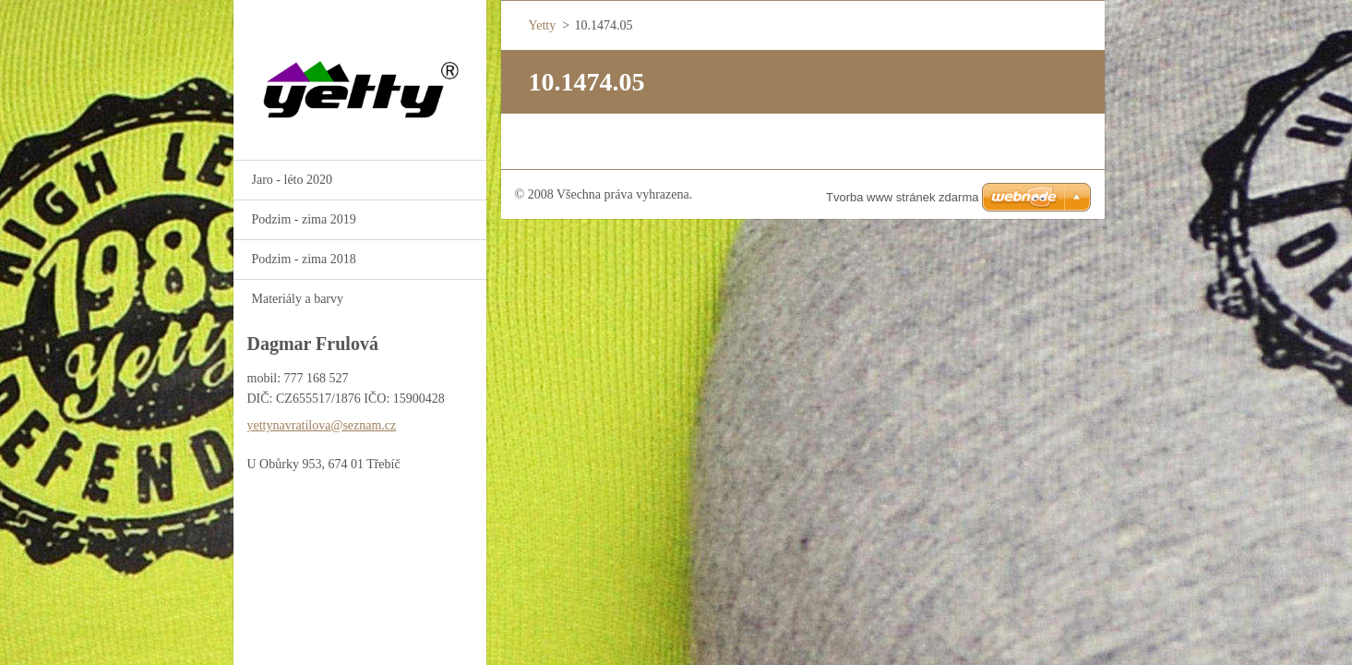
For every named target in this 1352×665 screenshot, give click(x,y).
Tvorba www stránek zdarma (902, 197)
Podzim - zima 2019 (304, 219)
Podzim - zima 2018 (304, 259)
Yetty (542, 25)
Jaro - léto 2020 (292, 180)
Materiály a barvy (298, 299)
